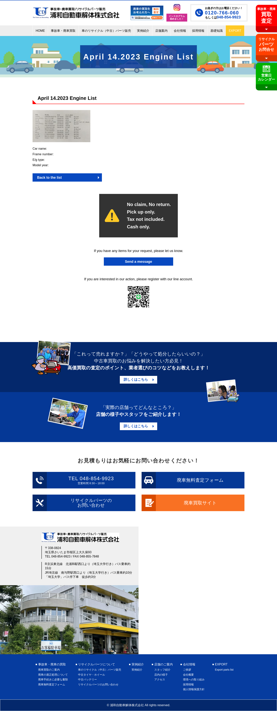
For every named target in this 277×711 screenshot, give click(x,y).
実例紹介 (137, 669)
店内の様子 (161, 674)
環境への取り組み (194, 679)
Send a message (138, 262)
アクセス (159, 679)
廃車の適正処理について (53, 674)
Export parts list (224, 669)
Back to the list (49, 177)
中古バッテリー (87, 679)
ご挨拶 (187, 669)
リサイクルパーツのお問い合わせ (98, 684)
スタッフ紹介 (162, 669)
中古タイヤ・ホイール (91, 674)
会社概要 (188, 674)
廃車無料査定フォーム (51, 684)
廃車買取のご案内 (49, 669)
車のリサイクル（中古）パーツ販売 (99, 669)
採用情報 (188, 684)
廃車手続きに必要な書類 (53, 679)
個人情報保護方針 (194, 689)
